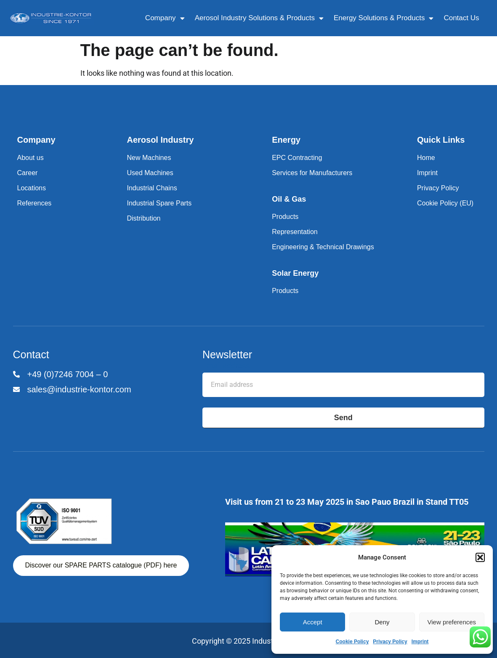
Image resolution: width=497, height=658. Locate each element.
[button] (480, 557)
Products (285, 216)
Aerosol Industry (160, 139)
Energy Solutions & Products (383, 18)
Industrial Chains (152, 188)
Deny (382, 622)
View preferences (452, 622)
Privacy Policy (390, 642)
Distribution (143, 218)
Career (27, 172)
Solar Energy (295, 273)
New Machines (149, 157)
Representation (295, 231)
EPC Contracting (297, 157)
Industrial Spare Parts (159, 203)
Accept (312, 622)
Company (165, 18)
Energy (286, 139)
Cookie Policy (352, 642)
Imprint (420, 642)
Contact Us (461, 18)
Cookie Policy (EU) (445, 203)
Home (426, 157)
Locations (31, 188)
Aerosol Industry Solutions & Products (259, 18)
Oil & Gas (289, 199)
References (34, 203)
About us (30, 157)
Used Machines (150, 172)
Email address (226, 366)
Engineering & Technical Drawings (323, 246)
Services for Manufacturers (312, 172)
